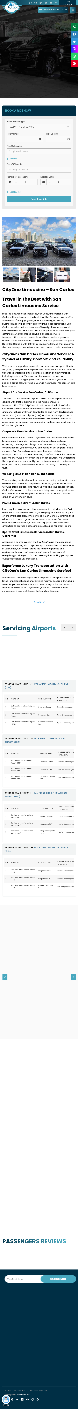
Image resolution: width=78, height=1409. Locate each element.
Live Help (6, 1400)
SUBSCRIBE (58, 1279)
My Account (67, 2)
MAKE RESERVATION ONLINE (53, 9)
